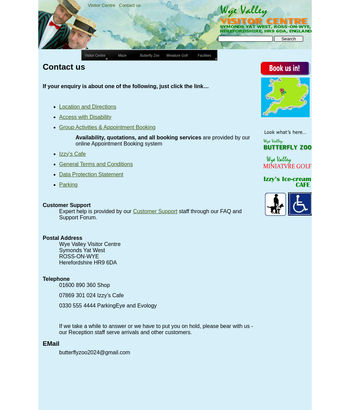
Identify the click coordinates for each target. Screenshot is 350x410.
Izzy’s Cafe (72, 154)
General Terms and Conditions (96, 164)
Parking (68, 185)
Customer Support (155, 211)
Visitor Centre (102, 5)
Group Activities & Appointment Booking (107, 127)
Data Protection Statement (91, 174)
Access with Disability (85, 117)
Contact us (130, 5)
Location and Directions (87, 107)
